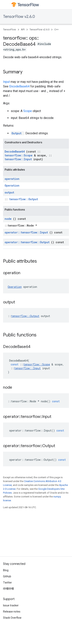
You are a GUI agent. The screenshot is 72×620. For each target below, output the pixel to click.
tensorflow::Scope (19, 155)
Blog (5, 570)
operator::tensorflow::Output (28, 242)
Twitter (7, 582)
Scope (28, 111)
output (9, 192)
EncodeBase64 (19, 86)
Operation (12, 185)
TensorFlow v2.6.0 (19, 16)
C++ (56, 29)
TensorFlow (9, 29)
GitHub (7, 576)
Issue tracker (11, 605)
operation (12, 179)
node (9, 219)
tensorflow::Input (19, 159)
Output (17, 133)
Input (7, 82)
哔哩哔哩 (8, 588)
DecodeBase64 (15, 151)
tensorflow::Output (23, 199)
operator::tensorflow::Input (27, 232)
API (23, 29)
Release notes (11, 611)
